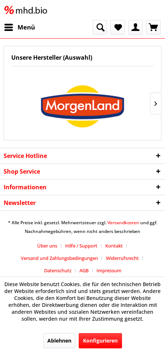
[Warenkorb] (153, 27)
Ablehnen (59, 340)
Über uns (47, 245)
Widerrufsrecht (122, 258)
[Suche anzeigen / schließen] (100, 27)
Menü (19, 26)
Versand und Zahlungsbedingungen (59, 258)
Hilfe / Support (81, 245)
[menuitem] (19, 27)
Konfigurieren (100, 340)
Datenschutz (57, 270)
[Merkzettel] (117, 27)
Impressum (109, 270)
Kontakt (114, 245)
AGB (84, 270)
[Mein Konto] (135, 27)
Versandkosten (123, 222)
